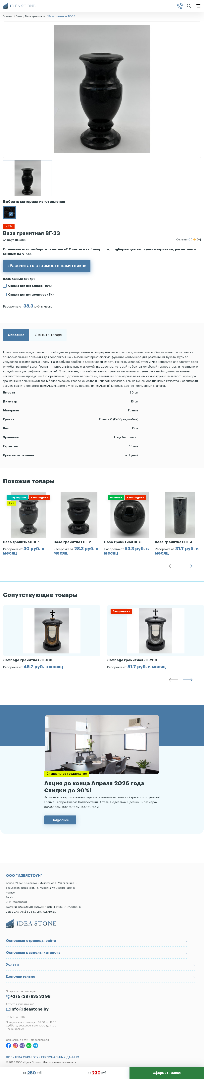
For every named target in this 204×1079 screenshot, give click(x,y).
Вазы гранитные (35, 16)
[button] (173, 566)
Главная (8, 16)
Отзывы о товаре (48, 335)
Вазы (19, 16)
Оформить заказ (166, 1073)
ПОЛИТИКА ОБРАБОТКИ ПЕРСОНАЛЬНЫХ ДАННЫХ (42, 1057)
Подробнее (60, 820)
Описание (16, 335)
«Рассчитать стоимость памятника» (46, 266)
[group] (28, 523)
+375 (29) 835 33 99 (30, 997)
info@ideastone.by (29, 1009)
